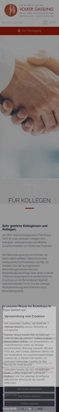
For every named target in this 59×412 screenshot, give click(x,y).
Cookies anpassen (29, 403)
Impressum (37, 408)
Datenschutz (22, 408)
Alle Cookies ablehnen (29, 396)
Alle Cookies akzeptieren (29, 389)
